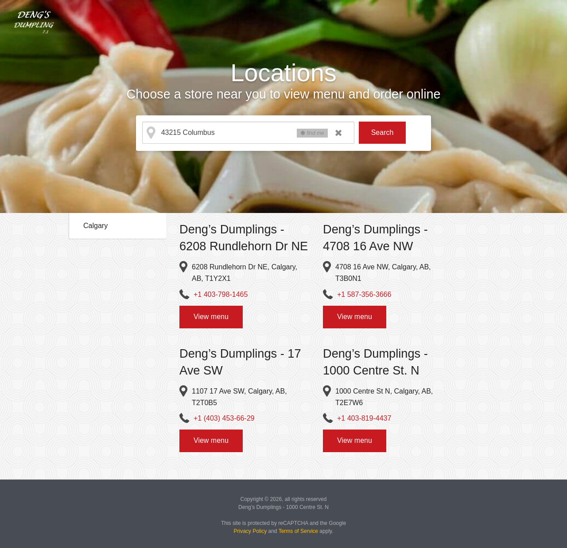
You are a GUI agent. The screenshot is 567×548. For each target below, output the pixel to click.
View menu (211, 316)
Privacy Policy (250, 531)
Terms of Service (298, 531)
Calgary (95, 225)
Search (382, 132)
